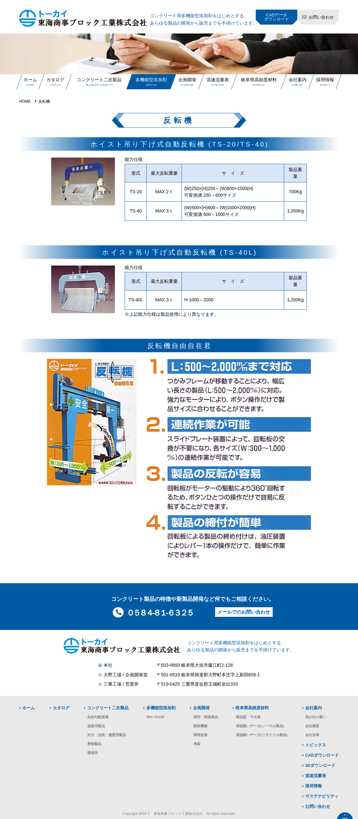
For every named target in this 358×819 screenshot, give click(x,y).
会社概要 (312, 726)
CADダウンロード (322, 755)
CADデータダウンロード (276, 16)
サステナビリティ (322, 796)
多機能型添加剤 (151, 79)
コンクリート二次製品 (99, 79)
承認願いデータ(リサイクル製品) (261, 735)
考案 (196, 744)
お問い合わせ (321, 17)
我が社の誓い (315, 717)
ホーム (30, 79)
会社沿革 (312, 735)
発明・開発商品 (205, 717)
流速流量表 (217, 79)
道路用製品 (96, 726)
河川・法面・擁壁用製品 (106, 735)
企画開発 (187, 79)
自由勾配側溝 (97, 717)
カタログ (55, 79)
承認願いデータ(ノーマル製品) (260, 726)
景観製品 (94, 744)
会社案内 (297, 79)
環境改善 (200, 735)
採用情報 (325, 79)
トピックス (315, 745)
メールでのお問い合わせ (243, 612)
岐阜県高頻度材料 (259, 79)
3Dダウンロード (320, 765)
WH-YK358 (155, 717)
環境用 (92, 753)
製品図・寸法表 (248, 717)
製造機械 (200, 726)
